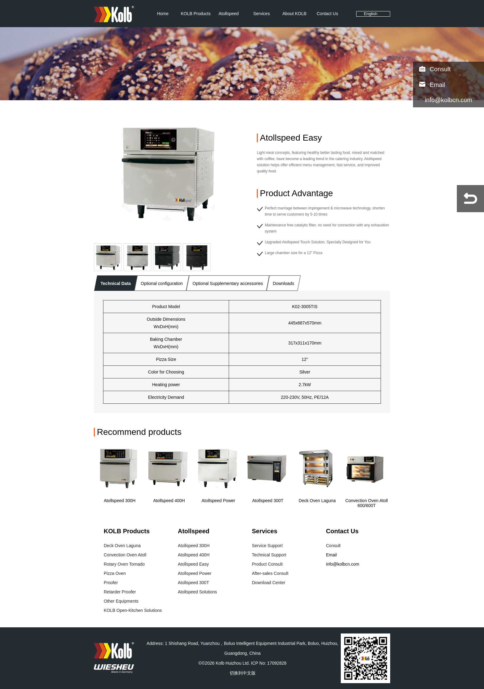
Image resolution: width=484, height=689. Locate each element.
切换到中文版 (243, 672)
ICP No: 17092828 (268, 663)
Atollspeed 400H (169, 500)
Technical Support (269, 554)
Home (163, 13)
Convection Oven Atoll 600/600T (366, 503)
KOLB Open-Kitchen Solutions (133, 610)
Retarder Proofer (120, 591)
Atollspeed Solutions (197, 591)
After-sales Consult (270, 573)
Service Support (267, 545)
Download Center (268, 582)
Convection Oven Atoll (125, 554)
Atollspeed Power (218, 500)
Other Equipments (121, 601)
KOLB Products (196, 13)
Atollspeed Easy (193, 564)
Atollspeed (229, 13)
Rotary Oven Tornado (124, 564)
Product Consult (267, 564)
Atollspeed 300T (267, 500)
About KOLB (294, 13)
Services (261, 13)
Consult (440, 69)
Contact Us (327, 13)
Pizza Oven (115, 573)
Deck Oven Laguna (317, 500)
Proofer (111, 582)
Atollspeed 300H (120, 500)
